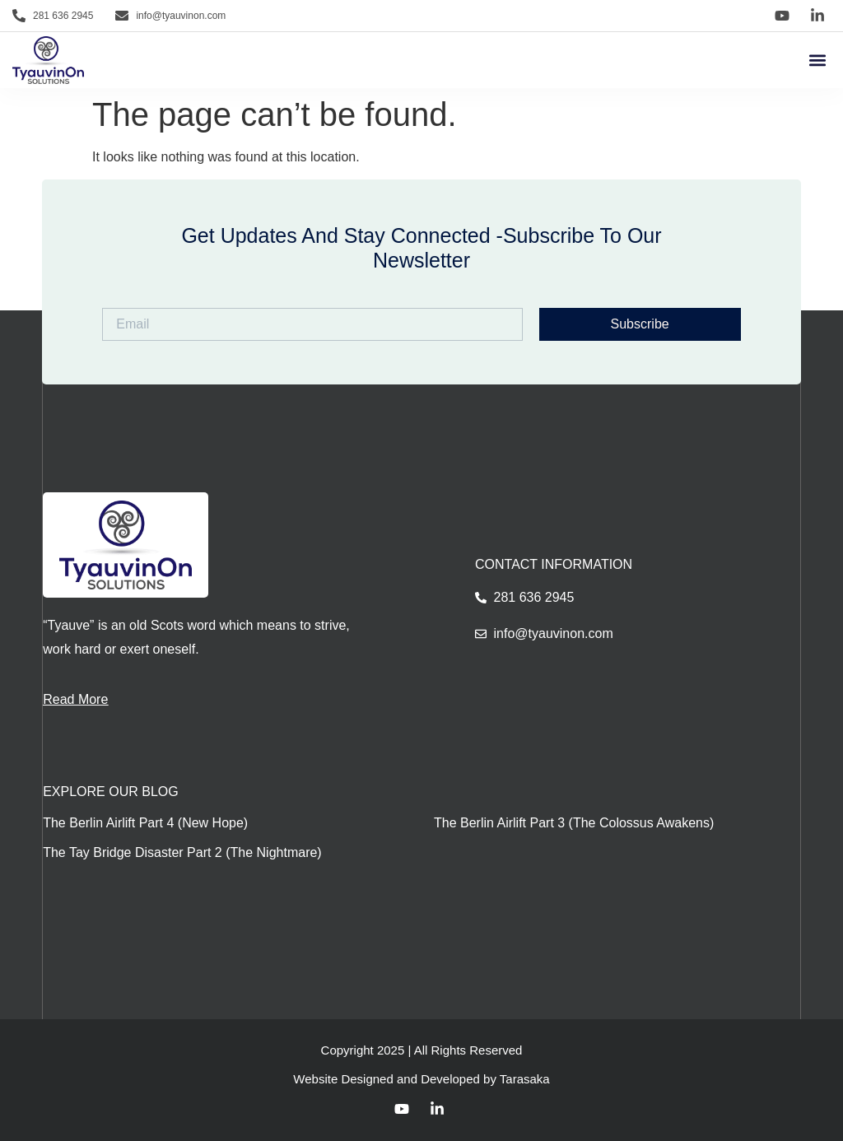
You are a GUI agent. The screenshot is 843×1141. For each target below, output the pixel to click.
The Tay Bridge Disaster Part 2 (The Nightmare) (182, 852)
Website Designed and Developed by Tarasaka (421, 1079)
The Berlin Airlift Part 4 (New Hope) (145, 823)
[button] (817, 60)
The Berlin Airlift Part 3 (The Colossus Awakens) (574, 823)
